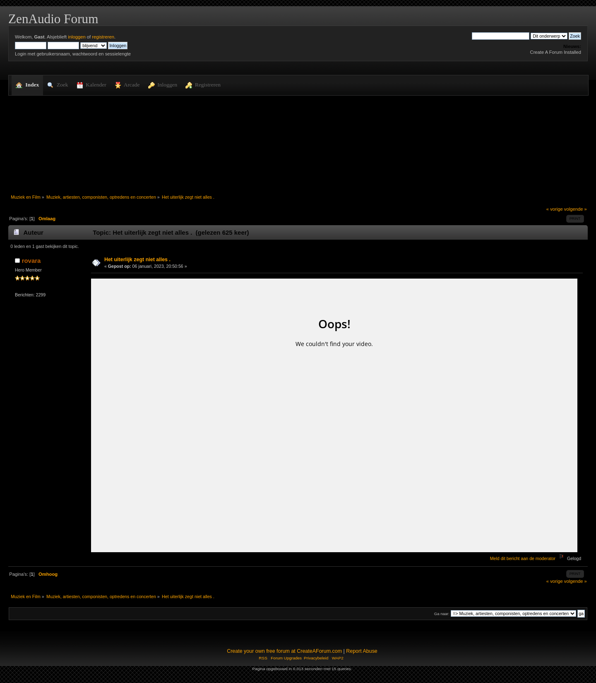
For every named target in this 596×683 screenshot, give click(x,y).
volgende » (575, 209)
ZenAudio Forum (53, 19)
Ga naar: (441, 613)
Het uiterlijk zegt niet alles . (137, 259)
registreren (103, 36)
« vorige (554, 209)
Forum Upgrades (286, 658)
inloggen (76, 36)
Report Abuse (361, 651)
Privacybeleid (316, 658)
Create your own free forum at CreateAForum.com (284, 651)
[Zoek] (500, 36)
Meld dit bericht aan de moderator (522, 558)
